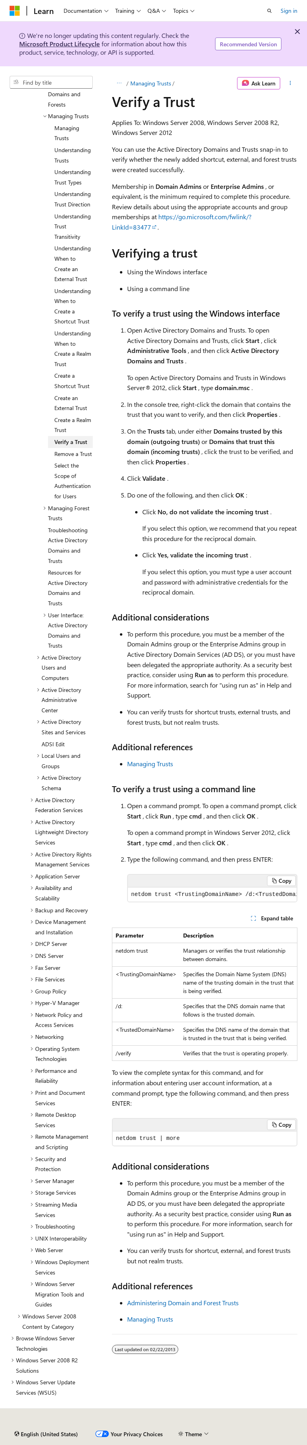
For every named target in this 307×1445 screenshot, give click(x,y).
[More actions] (290, 83)
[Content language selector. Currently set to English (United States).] (46, 1434)
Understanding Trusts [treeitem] (72, 155)
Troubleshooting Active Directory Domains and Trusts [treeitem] (68, 545)
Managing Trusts (150, 83)
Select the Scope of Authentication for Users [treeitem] (72, 481)
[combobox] (51, 82)
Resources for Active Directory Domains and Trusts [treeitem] (68, 588)
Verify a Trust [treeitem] (70, 442)
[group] (212, 894)
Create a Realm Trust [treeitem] (72, 425)
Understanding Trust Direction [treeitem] (72, 199)
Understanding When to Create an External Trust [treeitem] (72, 263)
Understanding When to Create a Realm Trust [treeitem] (72, 348)
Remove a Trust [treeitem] (73, 454)
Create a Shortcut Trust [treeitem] (72, 381)
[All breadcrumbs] (119, 83)
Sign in (289, 10)
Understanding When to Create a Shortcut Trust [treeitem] (72, 306)
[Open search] (269, 11)
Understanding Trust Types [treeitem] (72, 177)
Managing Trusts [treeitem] (66, 133)
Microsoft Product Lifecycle (59, 44)
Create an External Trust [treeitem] (70, 403)
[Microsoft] (15, 11)
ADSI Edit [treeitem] (53, 744)
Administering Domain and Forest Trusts (183, 1302)
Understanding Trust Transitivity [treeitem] (72, 226)
